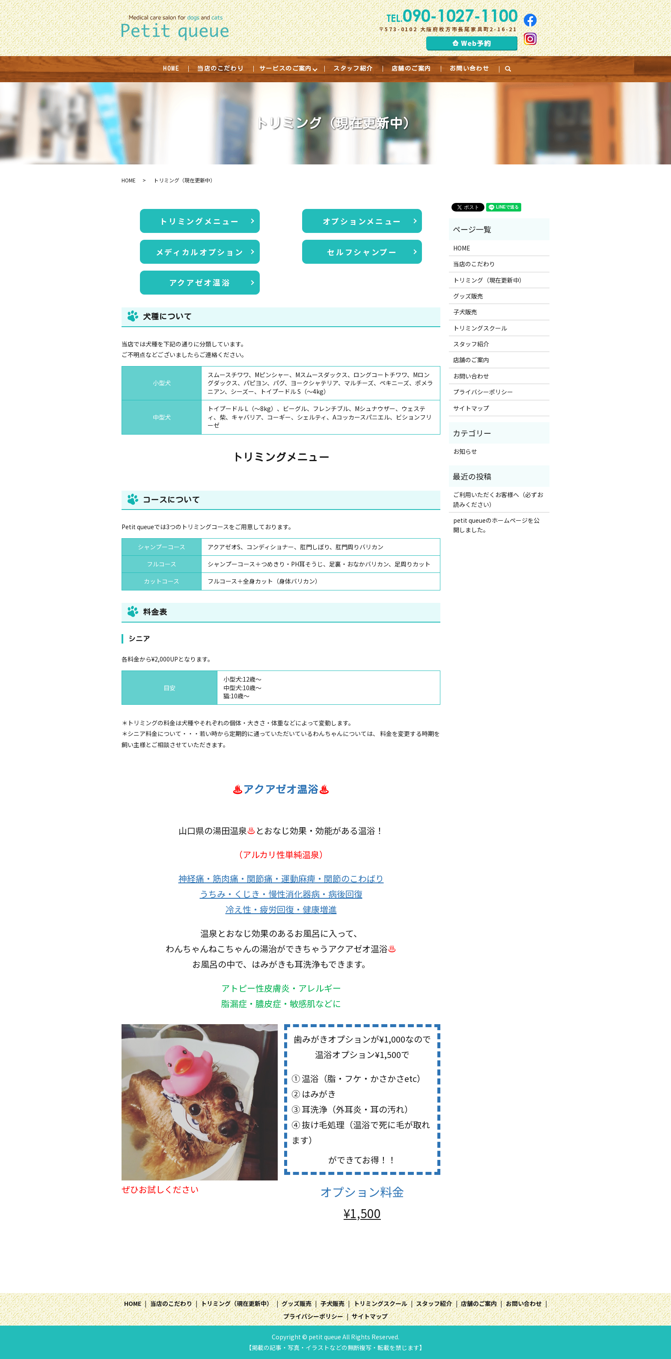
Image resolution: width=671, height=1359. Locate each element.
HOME (171, 69)
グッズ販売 (468, 296)
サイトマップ (471, 408)
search (512, 69)
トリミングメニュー (199, 220)
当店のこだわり (220, 69)
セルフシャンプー (362, 251)
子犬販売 (465, 311)
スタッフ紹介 (353, 69)
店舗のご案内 (411, 69)
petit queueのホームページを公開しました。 (496, 525)
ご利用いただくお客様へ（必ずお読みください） (498, 499)
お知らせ (465, 451)
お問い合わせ (469, 69)
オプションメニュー (362, 220)
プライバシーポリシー (483, 391)
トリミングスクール (480, 328)
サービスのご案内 (285, 69)
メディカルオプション (200, 251)
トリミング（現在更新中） (489, 280)
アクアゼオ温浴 (200, 282)
